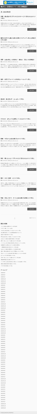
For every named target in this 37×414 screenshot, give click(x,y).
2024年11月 (3, 306)
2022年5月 (3, 368)
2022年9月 (3, 360)
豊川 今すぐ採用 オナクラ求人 (10, 178)
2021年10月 (3, 382)
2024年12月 (3, 303)
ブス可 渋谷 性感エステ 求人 (7, 265)
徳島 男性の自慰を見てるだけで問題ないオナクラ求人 (12, 251)
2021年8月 (3, 387)
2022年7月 (3, 364)
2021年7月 (3, 389)
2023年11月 (3, 330)
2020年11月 (3, 405)
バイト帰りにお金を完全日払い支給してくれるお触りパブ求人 (13, 261)
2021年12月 (3, 378)
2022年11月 (3, 355)
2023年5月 (3, 343)
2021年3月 (3, 397)
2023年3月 (3, 347)
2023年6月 (3, 341)
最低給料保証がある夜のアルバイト (8, 259)
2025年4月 (3, 295)
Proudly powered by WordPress (7, 412)
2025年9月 (3, 285)
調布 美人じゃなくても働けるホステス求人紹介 (11, 240)
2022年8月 (3, 362)
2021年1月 (3, 401)
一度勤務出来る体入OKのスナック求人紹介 (9, 247)
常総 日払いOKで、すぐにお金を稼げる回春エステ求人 (17, 198)
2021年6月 (3, 391)
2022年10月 (3, 358)
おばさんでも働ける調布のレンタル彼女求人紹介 (11, 249)
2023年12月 (3, 328)
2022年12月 (3, 353)
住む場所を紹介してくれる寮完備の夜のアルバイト (11, 232)
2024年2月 (3, 324)
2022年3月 (3, 372)
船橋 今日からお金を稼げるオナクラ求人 (13, 138)
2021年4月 (3, 395)
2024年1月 (3, 326)
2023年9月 (3, 335)
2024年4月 (3, 320)
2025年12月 (3, 278)
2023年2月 (3, 349)
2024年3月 (3, 322)
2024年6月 (3, 316)
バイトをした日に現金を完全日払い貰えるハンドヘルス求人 (13, 243)
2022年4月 (3, 370)
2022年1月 (3, 376)
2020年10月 (3, 407)
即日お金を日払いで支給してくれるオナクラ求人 (11, 236)
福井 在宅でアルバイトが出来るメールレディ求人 (15, 79)
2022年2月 (3, 374)
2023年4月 (3, 345)
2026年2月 (3, 274)
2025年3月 (3, 297)
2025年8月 (3, 287)
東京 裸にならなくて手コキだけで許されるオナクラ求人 (17, 158)
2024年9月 (3, 310)
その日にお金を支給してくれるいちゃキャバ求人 (11, 230)
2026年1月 (3, 276)
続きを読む (32, 30)
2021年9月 (3, 385)
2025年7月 (3, 289)
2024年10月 (3, 308)
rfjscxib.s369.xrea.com (14, 20)
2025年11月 (3, 281)
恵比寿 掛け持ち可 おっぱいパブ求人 (12, 99)
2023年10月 (3, 333)
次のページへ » (32, 217)
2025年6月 (3, 291)
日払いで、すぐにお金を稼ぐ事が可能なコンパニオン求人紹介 (13, 253)
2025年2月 (3, 299)
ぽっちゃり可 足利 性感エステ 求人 (8, 255)
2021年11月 (3, 380)
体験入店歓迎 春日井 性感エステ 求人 (8, 263)
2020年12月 (3, 403)
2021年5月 (3, 393)
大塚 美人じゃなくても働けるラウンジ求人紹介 (11, 257)
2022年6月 (3, 366)
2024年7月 (3, 314)
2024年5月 (3, 318)
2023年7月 (3, 339)
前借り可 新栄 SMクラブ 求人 (7, 234)
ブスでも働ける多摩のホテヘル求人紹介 (9, 226)
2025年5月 (3, 293)
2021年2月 (3, 399)
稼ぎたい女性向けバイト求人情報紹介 (14, 7)
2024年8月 (3, 312)
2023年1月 (3, 351)
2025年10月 (3, 283)
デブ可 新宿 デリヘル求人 (7, 228)
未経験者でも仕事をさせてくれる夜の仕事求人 (10, 245)
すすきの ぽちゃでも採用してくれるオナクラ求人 (15, 119)
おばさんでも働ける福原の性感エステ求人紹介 (10, 238)
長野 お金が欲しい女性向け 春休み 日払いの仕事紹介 (17, 59)
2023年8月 (3, 337)
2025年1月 (3, 301)
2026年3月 (3, 272)
